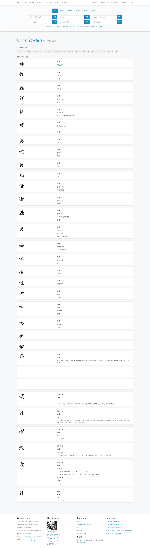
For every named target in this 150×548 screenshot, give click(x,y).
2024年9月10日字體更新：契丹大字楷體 (119, 531)
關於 (95, 2)
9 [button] (48, 51)
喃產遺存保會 (90, 540)
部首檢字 (50, 26)
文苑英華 (79, 531)
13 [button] (64, 51)
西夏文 (31, 2)
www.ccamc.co (37, 537)
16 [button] (76, 51)
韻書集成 (87, 26)
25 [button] (112, 51)
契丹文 (39, 2)
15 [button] (72, 51)
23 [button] (104, 51)
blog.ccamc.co (36, 540)
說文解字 (73, 26)
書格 (78, 527)
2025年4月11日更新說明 (114, 524)
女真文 (48, 2)
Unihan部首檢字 (30, 40)
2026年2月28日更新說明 (114, 521)
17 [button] (80, 51)
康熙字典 (80, 26)
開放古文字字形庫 (97, 26)
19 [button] (88, 51)
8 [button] (45, 51)
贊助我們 (51, 544)
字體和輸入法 (113, 2)
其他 (131, 2)
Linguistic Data (81, 534)
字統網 (79, 521)
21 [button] (96, 51)
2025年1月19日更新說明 (114, 527)
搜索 (55, 17)
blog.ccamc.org (26, 540)
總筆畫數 (65, 26)
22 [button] (100, 51)
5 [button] (35, 51)
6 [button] (38, 51)
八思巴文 (64, 2)
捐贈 (102, 2)
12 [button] (60, 51)
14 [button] (68, 51)
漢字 (24, 2)
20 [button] (92, 51)
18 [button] (84, 51)
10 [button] (52, 51)
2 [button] (25, 51)
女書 (56, 2)
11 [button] (56, 51)
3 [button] (28, 51)
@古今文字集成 (55, 535)
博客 (124, 2)
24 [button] (108, 51)
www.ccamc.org (26, 537)
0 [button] (18, 51)
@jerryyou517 (54, 538)
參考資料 (83, 542)
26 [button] (116, 51)
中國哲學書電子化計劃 (84, 524)
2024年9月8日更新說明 (113, 534)
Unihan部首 (57, 26)
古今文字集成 (21, 521)
